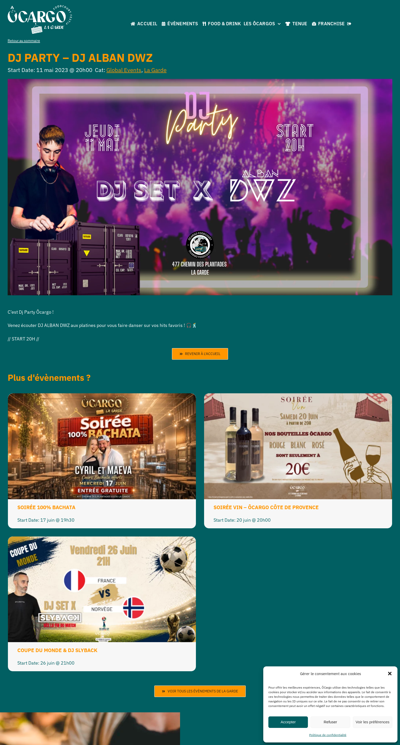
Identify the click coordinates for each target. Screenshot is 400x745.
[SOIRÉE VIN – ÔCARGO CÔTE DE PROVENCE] (298, 397)
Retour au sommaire (24, 40)
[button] (389, 673)
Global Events (123, 70)
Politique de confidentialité (327, 735)
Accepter (288, 722)
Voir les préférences (373, 722)
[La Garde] (40, 7)
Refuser (330, 722)
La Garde (155, 70)
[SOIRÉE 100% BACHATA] (102, 397)
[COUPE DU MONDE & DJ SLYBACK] (102, 540)
